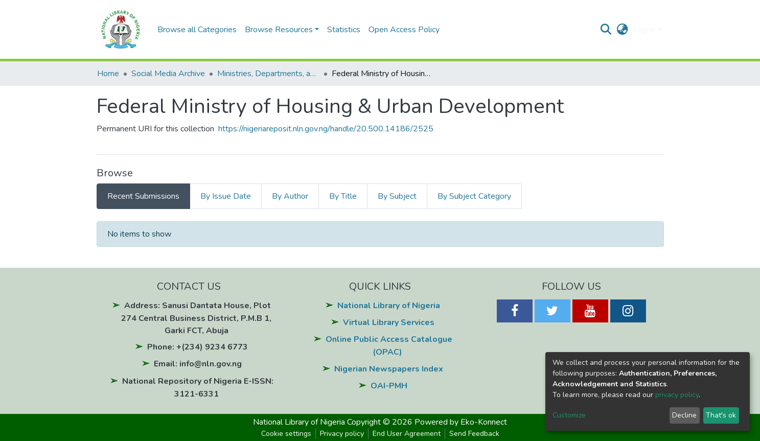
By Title (343, 196)
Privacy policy (342, 433)
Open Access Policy (404, 29)
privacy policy (677, 395)
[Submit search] (605, 29)
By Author (290, 196)
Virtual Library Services (388, 322)
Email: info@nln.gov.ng (198, 363)
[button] (622, 30)
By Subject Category (474, 196)
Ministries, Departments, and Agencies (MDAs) (268, 73)
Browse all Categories (197, 29)
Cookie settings (286, 433)
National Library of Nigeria (388, 305)
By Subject (397, 196)
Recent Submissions (143, 196)
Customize (569, 415)
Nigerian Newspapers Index (388, 369)
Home (108, 73)
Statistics (343, 29)
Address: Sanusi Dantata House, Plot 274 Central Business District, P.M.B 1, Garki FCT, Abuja (196, 318)
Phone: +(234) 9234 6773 (197, 347)
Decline (684, 415)
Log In (644, 29)
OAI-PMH (389, 385)
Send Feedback (474, 433)
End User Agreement (407, 433)
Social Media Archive (168, 73)
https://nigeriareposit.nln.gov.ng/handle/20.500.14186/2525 (325, 128)
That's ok (721, 415)
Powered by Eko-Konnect (460, 422)
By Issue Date (225, 196)
